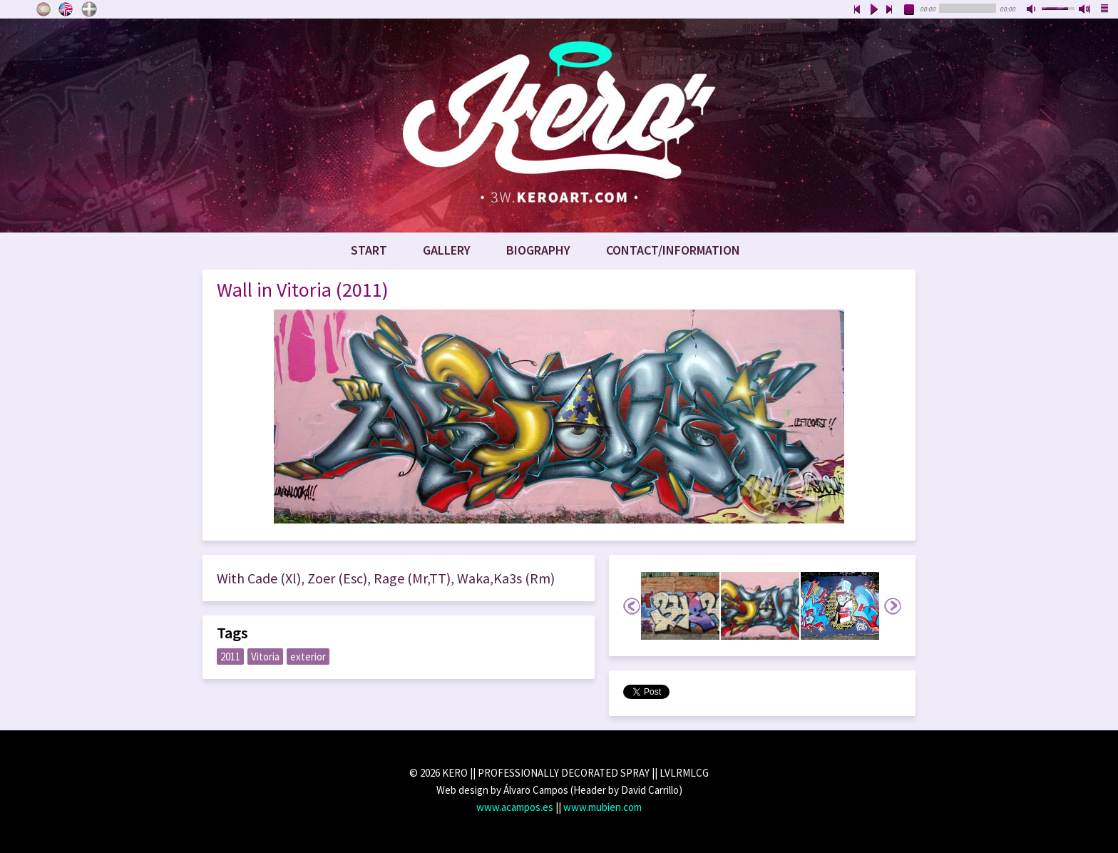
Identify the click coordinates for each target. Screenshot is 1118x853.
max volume (1085, 10)
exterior (308, 656)
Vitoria (265, 656)
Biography (538, 250)
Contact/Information (673, 250)
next (889, 10)
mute (1032, 10)
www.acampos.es (514, 807)
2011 (230, 656)
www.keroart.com (559, 126)
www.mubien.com (602, 807)
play (873, 10)
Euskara (89, 9)
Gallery (447, 250)
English (66, 9)
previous (857, 10)
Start (369, 250)
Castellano (43, 9)
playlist (1105, 10)
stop (909, 10)
